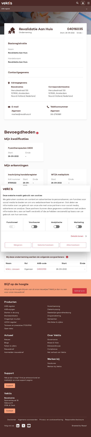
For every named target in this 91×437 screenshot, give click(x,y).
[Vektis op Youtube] (29, 426)
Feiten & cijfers (10, 346)
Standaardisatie (11, 316)
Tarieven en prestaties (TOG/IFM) (18, 325)
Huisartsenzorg (53, 306)
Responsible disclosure (74, 420)
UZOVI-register (10, 322)
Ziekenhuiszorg (53, 309)
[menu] (88, 3)
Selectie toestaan (45, 245)
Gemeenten (52, 319)
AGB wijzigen (9, 309)
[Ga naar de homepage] (6, 3)
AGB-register (9, 306)
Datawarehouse (53, 346)
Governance (52, 339)
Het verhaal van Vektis (56, 352)
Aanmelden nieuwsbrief (14, 352)
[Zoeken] (77, 3)
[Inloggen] (83, 3)
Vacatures (51, 363)
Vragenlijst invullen (12, 319)
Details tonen (77, 236)
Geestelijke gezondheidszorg (59, 312)
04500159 (41, 269)
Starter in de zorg (11, 312)
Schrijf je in (79, 291)
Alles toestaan (73, 245)
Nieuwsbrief (9, 349)
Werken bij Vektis (54, 366)
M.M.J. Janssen (13, 269)
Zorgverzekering (54, 316)
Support (9, 386)
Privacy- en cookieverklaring (51, 420)
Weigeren (18, 245)
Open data (8, 328)
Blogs (6, 343)
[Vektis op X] (23, 426)
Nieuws (7, 339)
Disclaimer (11, 420)
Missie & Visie (53, 343)
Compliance (52, 349)
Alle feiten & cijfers (55, 322)
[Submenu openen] (87, 9)
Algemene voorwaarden (28, 420)
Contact (9, 411)
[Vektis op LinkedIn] (18, 426)
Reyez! (84, 426)
